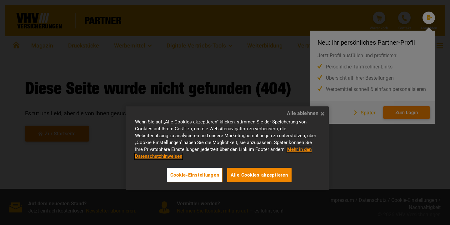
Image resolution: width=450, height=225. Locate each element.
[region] (227, 148)
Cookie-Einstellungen (194, 175)
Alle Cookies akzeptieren (259, 175)
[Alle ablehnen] (322, 114)
